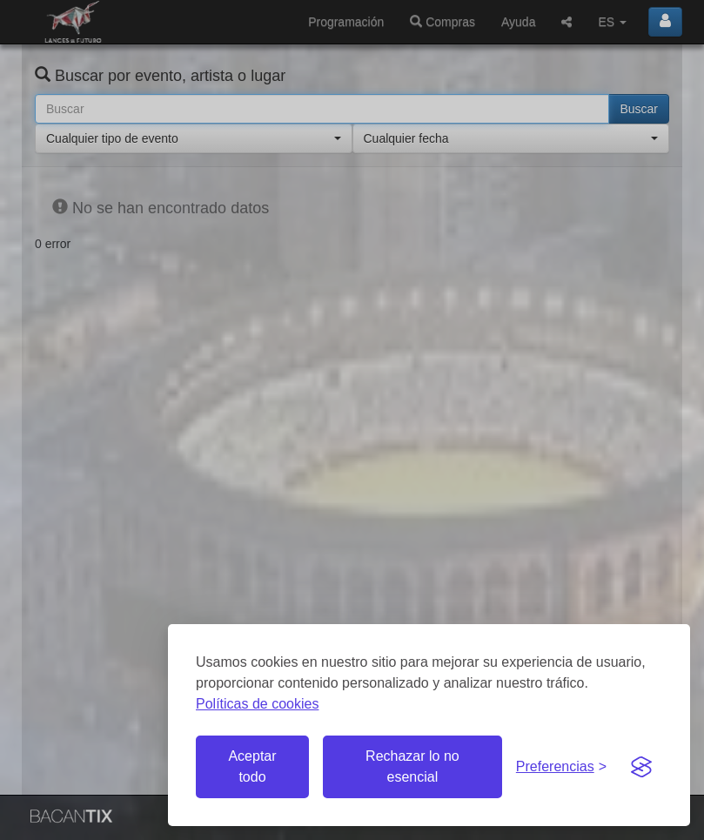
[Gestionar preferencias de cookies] (561, 767)
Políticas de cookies (257, 703)
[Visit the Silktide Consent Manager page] (641, 767)
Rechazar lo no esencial (412, 766)
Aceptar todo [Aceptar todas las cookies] (252, 766)
